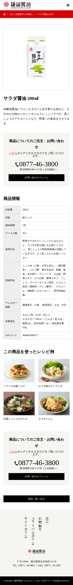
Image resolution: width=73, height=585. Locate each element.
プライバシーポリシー (33, 529)
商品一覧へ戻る (36, 499)
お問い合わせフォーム (36, 177)
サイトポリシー (26, 525)
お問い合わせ (40, 522)
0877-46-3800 (38, 164)
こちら (13, 153)
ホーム (47, 518)
